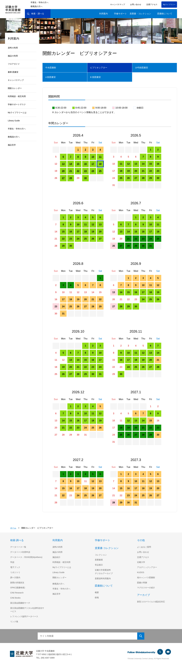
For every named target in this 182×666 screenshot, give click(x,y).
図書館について (164, 13)
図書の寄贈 (142, 582)
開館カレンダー (15, 88)
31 (113, 185)
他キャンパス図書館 (146, 577)
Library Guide (14, 120)
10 (93, 156)
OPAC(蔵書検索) (17, 587)
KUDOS (140, 572)
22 (78, 171)
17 (93, 164)
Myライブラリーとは (17, 112)
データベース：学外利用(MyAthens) (26, 557)
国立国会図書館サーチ (20, 603)
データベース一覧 (18, 547)
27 (63, 178)
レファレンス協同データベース (24, 616)
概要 (97, 592)
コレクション (101, 554)
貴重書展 (99, 559)
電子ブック (15, 567)
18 (100, 164)
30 (85, 178)
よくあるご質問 (144, 547)
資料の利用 (13, 47)
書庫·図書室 (13, 72)
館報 (97, 597)
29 (78, 178)
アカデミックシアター (147, 567)
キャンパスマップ (117, 4)
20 (63, 171)
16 (85, 164)
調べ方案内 (15, 577)
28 (70, 178)
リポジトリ (15, 572)
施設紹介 (56, 557)
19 (56, 171)
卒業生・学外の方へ (39, 2)
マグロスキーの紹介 (146, 587)
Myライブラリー (169, 4)
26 (56, 178)
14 (70, 164)
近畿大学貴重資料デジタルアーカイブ (104, 572)
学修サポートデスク (17, 104)
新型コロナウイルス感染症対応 (151, 601)
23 (85, 171)
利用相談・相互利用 (17, 96)
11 (100, 156)
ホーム (13, 527)
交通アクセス (151, 4)
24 (93, 171)
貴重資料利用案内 (103, 578)
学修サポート (120, 13)
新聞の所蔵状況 (17, 582)
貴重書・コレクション (140, 13)
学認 (12, 562)
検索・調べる (35, 13)
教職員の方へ (37, 6)
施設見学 (12, 144)
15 (78, 164)
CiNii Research (17, 592)
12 (56, 164)
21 (70, 171)
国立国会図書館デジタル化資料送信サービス (27, 610)
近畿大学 (141, 562)
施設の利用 (13, 55)
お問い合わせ (135, 4)
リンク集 (14, 621)
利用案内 (103, 13)
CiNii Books (15, 597)
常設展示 (99, 564)
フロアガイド (14, 64)
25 (100, 171)
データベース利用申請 (20, 552)
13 (63, 164)
